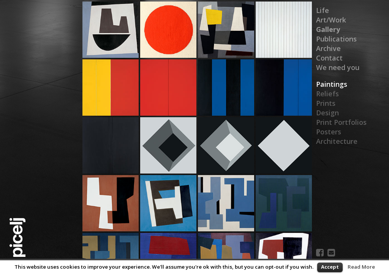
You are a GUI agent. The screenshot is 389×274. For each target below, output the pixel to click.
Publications (336, 38)
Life (322, 10)
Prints (325, 103)
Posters (328, 131)
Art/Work (331, 19)
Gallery (328, 29)
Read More (361, 266)
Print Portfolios (341, 122)
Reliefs (327, 93)
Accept (330, 266)
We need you (337, 67)
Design (327, 112)
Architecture (336, 141)
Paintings (331, 84)
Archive (328, 48)
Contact (329, 57)
